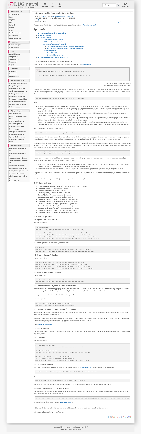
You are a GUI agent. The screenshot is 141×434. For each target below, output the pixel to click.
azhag (40, 20)
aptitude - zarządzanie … (17, 126)
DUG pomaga (13, 35)
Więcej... (12, 65)
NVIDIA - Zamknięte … (16, 121)
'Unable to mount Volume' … (18, 158)
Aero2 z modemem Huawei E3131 (18, 117)
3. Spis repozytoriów (44, 37)
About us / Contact (15, 38)
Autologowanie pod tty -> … (18, 91)
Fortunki (12, 25)
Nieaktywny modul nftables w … (18, 177)
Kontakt (11, 27)
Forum (60, 5)
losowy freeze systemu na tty (18, 171)
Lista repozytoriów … (16, 113)
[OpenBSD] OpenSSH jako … (18, 99)
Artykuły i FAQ (14, 76)
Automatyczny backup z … (17, 96)
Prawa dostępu (14, 129)
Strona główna (14, 14)
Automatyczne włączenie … (18, 102)
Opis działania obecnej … (17, 137)
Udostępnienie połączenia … (18, 132)
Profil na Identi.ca (15, 33)
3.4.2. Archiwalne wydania (55, 55)
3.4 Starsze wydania (49, 50)
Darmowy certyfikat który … (18, 104)
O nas (11, 30)
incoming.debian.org (45, 324)
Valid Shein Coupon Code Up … (17, 150)
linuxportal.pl (13, 57)
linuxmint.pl (13, 62)
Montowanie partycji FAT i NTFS (17, 141)
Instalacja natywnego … (17, 94)
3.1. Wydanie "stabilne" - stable (53, 40)
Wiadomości (13, 71)
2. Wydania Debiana (44, 35)
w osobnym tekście (66, 402)
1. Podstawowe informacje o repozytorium (52, 33)
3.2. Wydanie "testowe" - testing (53, 42)
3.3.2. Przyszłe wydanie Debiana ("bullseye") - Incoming (65, 48)
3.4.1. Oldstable (52, 53)
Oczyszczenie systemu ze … (18, 168)
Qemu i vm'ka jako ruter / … (18, 165)
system (68, 16)
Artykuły (45, 5)
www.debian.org (14, 54)
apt (72, 16)
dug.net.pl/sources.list (90, 25)
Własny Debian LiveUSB (17, 88)
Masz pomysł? (14, 47)
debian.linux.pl (14, 59)
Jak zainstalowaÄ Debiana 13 (18, 162)
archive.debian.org (86, 367)
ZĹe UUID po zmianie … (17, 173)
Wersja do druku (124, 22)
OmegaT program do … (16, 86)
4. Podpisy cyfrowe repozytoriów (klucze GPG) (53, 57)
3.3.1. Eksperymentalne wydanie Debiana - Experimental (65, 46)
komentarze (13, 74)
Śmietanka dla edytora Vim (18, 83)
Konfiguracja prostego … (17, 134)
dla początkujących (58, 16)
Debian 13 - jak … (14, 181)
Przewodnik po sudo (15, 124)
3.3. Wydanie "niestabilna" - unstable (54, 44)
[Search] (109, 5)
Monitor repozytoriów (16, 45)
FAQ (53, 5)
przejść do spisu (86, 64)
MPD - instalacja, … (15, 107)
